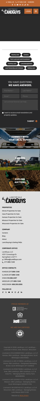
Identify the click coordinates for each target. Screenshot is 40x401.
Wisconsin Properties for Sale (13, 223)
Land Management (26, 63)
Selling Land (31, 68)
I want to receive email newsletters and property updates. (18, 114)
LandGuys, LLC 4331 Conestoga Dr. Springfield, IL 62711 (9, 254)
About (4, 239)
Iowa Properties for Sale (11, 214)
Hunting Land (12, 63)
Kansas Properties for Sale (11, 217)
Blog (3, 236)
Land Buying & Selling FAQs (12, 242)
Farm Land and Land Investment (20, 59)
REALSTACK (24, 396)
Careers (26, 54)
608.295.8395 (17, 284)
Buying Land (15, 54)
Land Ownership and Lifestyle (14, 68)
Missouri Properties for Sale (12, 220)
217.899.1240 (14, 272)
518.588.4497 (12, 278)
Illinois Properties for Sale (11, 211)
